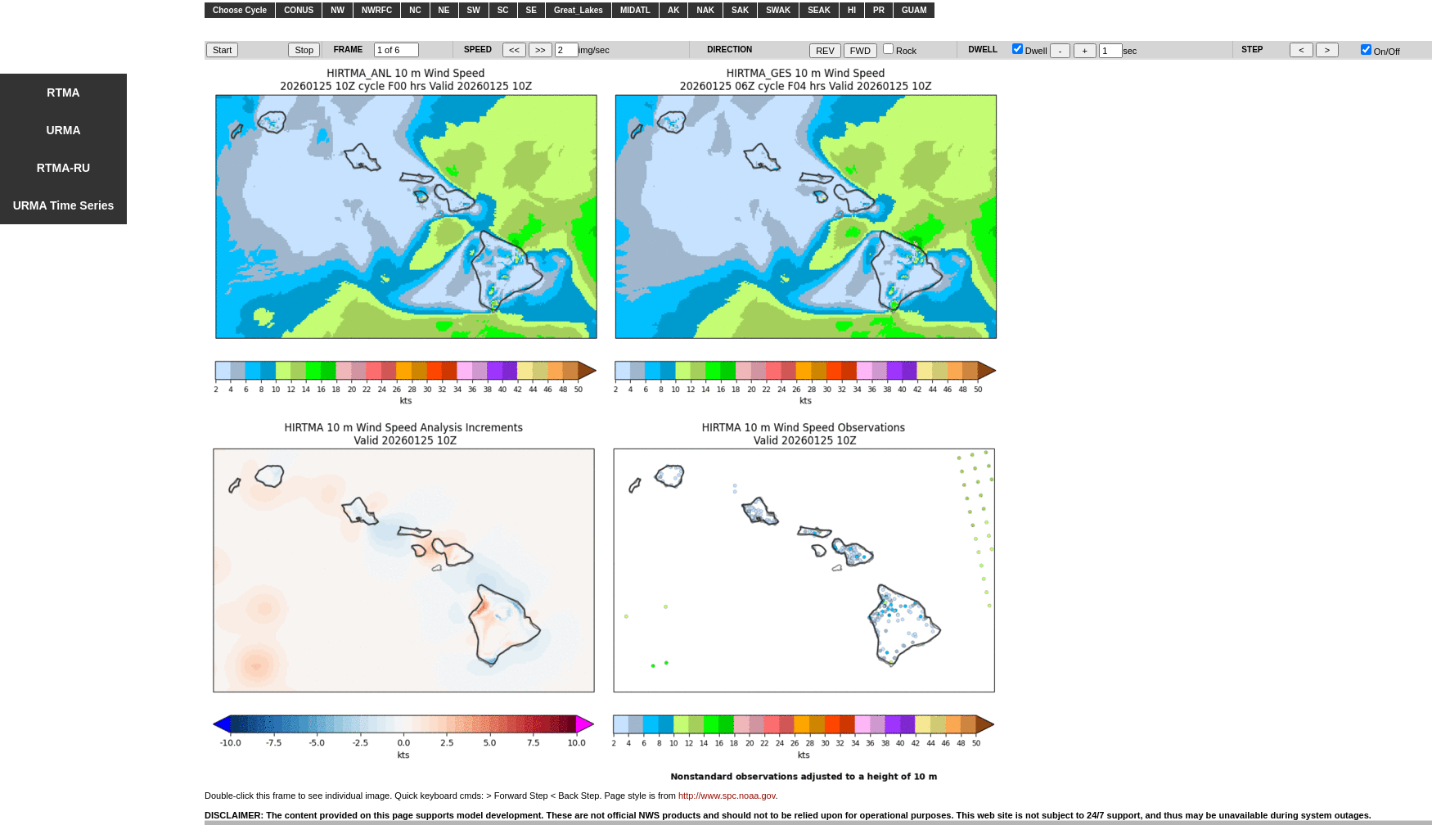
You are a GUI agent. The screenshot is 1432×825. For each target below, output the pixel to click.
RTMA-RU (63, 167)
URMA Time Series (64, 205)
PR (879, 10)
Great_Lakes (578, 10)
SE (531, 10)
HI (852, 10)
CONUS (298, 10)
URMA (64, 130)
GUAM (914, 10)
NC (415, 10)
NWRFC (377, 10)
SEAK (819, 10)
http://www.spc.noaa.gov (726, 795)
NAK (705, 10)
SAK (740, 10)
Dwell (1029, 51)
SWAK (778, 10)
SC (503, 10)
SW (473, 10)
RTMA (63, 92)
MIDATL (635, 10)
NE (444, 10)
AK (673, 10)
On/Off (1380, 51)
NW (337, 10)
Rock (899, 51)
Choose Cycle (240, 10)
